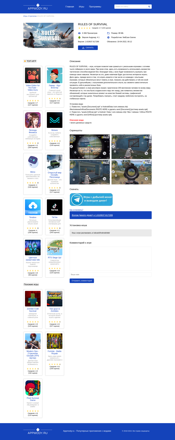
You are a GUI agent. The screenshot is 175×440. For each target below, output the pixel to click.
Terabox (32, 217)
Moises (54, 130)
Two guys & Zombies (54, 310)
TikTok (54, 217)
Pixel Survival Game (33, 399)
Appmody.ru (37, 6)
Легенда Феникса (33, 131)
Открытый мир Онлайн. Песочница (54, 175)
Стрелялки (32, 16)
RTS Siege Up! (54, 258)
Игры (81, 6)
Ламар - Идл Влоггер (54, 86)
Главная (70, 6)
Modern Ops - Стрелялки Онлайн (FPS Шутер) (33, 354)
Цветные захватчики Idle (33, 259)
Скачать (88, 47)
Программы (95, 6)
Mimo (32, 172)
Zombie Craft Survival (33, 310)
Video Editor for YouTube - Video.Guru (33, 87)
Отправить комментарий (82, 281)
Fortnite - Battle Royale (54, 352)
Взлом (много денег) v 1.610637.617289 (92, 215)
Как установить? (76, 210)
